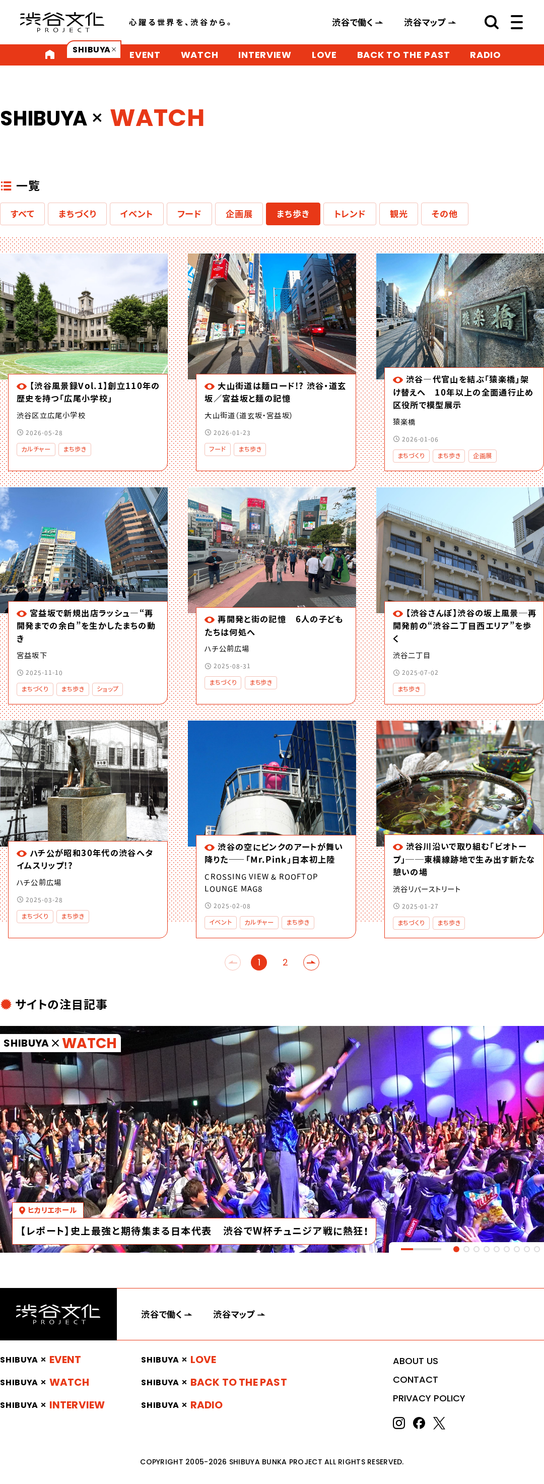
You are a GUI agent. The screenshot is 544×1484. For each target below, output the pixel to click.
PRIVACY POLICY (429, 1398)
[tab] (456, 1249)
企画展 (239, 213)
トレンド (350, 213)
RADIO (485, 54)
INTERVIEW (264, 54)
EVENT (145, 54)
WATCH (200, 54)
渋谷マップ (425, 22)
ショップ (107, 689)
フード (189, 213)
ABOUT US (415, 1360)
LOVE (324, 54)
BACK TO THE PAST (403, 54)
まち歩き (293, 213)
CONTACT (415, 1379)
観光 (399, 213)
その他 (444, 213)
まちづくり (77, 213)
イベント (136, 213)
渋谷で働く (352, 22)
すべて (22, 213)
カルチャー (36, 449)
